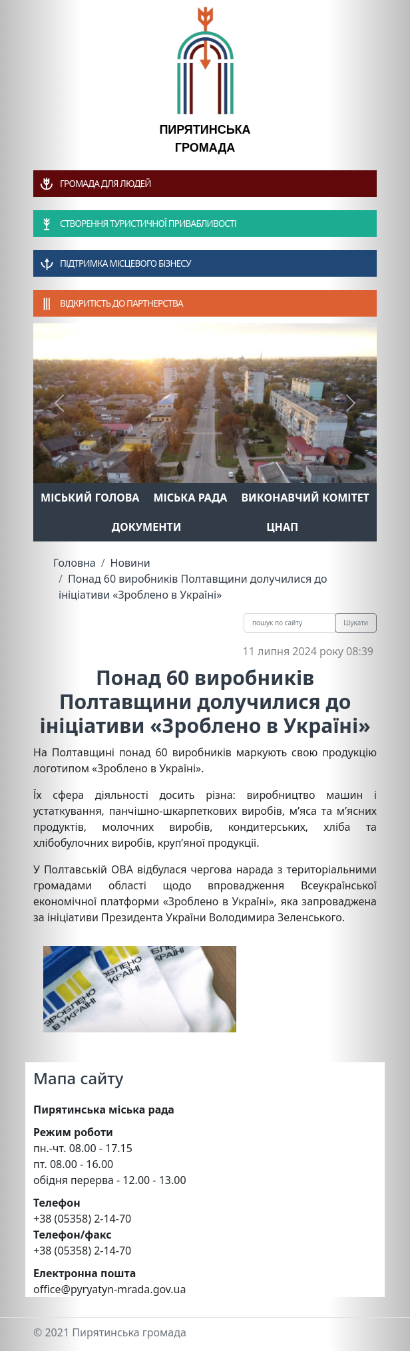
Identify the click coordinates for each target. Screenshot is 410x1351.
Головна (74, 562)
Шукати (355, 622)
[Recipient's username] (289, 623)
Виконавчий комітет (305, 497)
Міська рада (190, 497)
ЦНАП (282, 527)
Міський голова (90, 497)
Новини (130, 562)
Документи (147, 527)
